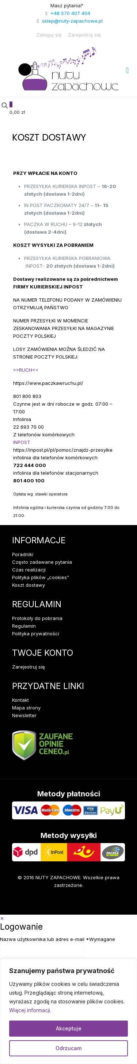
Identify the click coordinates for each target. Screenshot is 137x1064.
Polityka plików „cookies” (40, 577)
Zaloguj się (49, 35)
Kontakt (20, 700)
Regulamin (24, 626)
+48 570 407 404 (70, 13)
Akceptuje (68, 1028)
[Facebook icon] (19, 903)
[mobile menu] (127, 70)
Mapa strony (26, 708)
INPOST (21, 442)
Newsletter (24, 715)
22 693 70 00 (28, 427)
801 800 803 (27, 396)
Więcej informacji (29, 1010)
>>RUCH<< (26, 370)
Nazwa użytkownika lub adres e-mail (57, 939)
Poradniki (22, 554)
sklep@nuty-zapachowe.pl (72, 21)
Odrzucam (68, 1048)
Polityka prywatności (35, 633)
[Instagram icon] (41, 903)
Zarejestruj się (84, 35)
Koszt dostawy (28, 585)
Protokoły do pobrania (37, 618)
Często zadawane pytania (42, 562)
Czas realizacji (29, 570)
